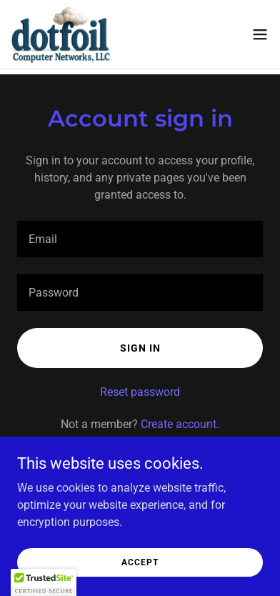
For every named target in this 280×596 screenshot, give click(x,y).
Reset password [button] (140, 392)
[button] (260, 34)
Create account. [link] (180, 424)
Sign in (140, 348)
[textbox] (140, 239)
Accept (140, 562)
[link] (60, 34)
